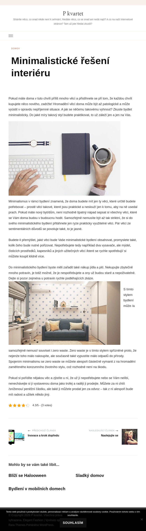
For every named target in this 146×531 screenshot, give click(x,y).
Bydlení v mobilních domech (37, 488)
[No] (141, 519)
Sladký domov (90, 475)
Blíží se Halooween (27, 475)
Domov (15, 48)
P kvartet (73, 13)
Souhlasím (73, 523)
